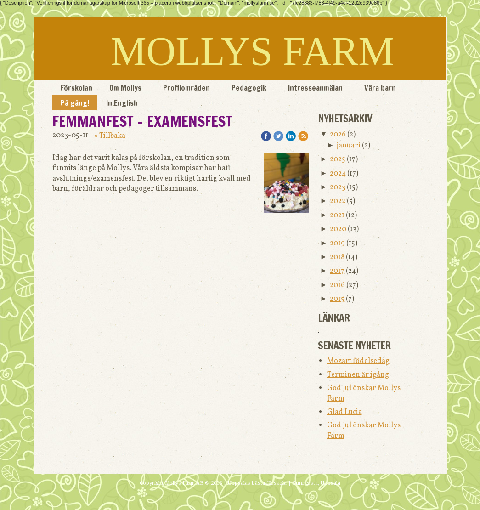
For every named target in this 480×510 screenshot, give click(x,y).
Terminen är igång (358, 375)
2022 (337, 201)
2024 (338, 174)
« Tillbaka (109, 136)
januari (349, 146)
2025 (337, 159)
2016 (337, 285)
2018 (337, 257)
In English (122, 103)
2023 (337, 187)
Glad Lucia (344, 412)
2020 (338, 229)
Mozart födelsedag (358, 361)
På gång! (75, 103)
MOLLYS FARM (253, 51)
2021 (337, 215)
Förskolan (76, 88)
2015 (337, 299)
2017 (337, 271)
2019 (337, 243)
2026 (338, 135)
